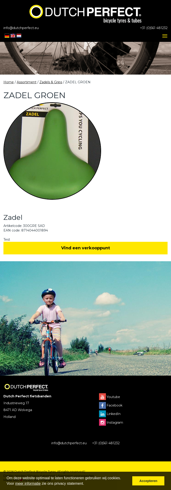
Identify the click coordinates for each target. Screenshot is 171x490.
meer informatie (28, 483)
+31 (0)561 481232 (154, 28)
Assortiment (26, 82)
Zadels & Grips (50, 82)
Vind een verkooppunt (85, 247)
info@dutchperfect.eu (21, 28)
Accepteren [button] (148, 481)
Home (8, 82)
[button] (85, 484)
